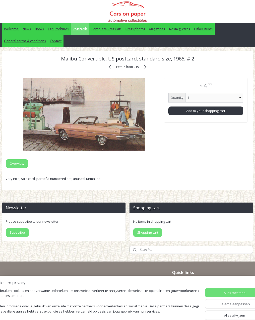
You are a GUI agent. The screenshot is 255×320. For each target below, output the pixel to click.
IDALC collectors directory (193, 281)
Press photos (135, 29)
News (27, 29)
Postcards (80, 29)
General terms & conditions (25, 41)
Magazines (157, 29)
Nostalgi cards (179, 29)
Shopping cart (147, 232)
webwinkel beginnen (155, 311)
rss (136, 311)
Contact (56, 41)
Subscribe (17, 232)
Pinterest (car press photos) (194, 287)
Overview (17, 163)
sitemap (125, 311)
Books (39, 29)
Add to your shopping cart (205, 110)
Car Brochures (58, 29)
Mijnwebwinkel (199, 311)
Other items (203, 29)
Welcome (11, 29)
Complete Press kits (106, 29)
